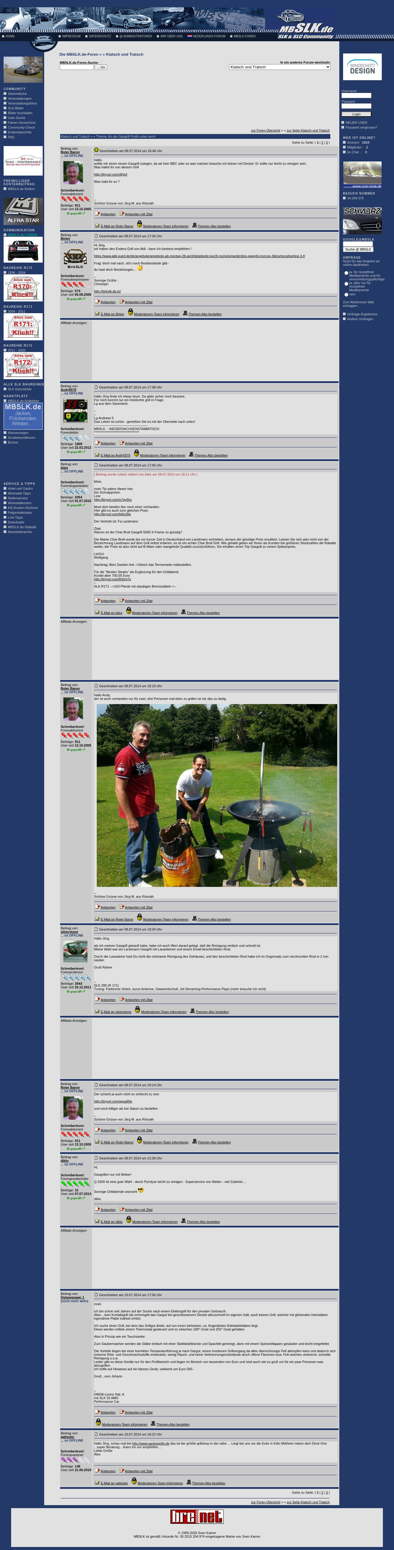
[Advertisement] (22, 465)
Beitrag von (69, 148)
